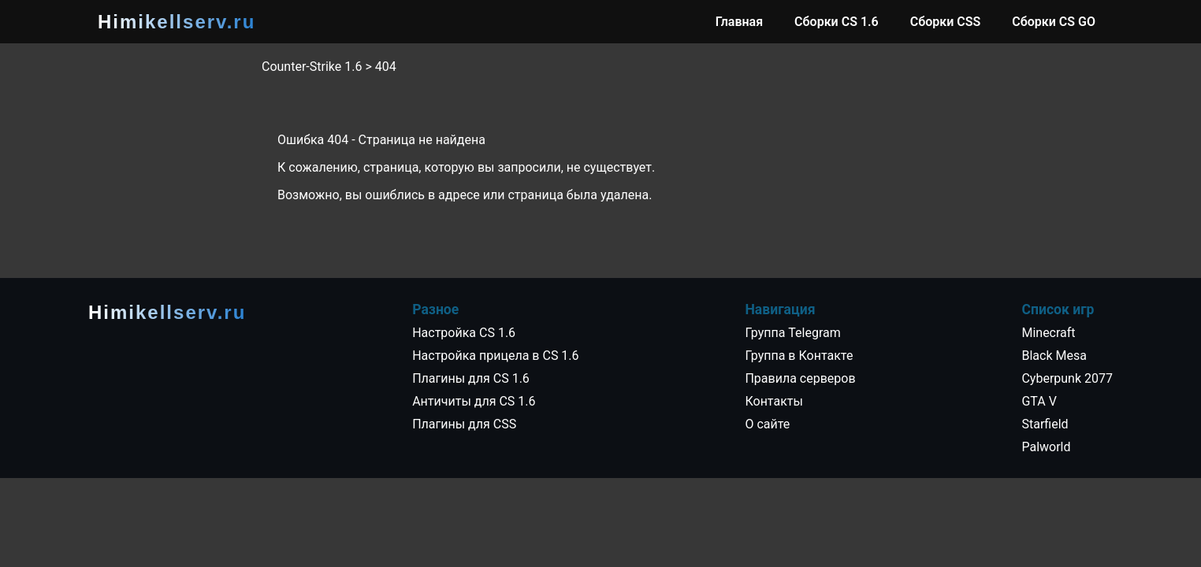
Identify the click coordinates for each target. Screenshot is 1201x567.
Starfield (1044, 424)
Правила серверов (800, 378)
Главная (739, 21)
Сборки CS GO (1053, 21)
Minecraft (1048, 332)
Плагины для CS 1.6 (471, 378)
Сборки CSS (945, 21)
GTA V (1038, 401)
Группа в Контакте (799, 355)
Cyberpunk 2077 (1067, 378)
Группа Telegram (792, 332)
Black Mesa (1053, 355)
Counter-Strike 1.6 (312, 66)
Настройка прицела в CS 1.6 (495, 355)
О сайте (767, 424)
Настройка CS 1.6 (463, 332)
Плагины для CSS (464, 424)
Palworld (1045, 446)
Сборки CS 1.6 (836, 21)
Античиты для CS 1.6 (473, 401)
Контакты (773, 401)
